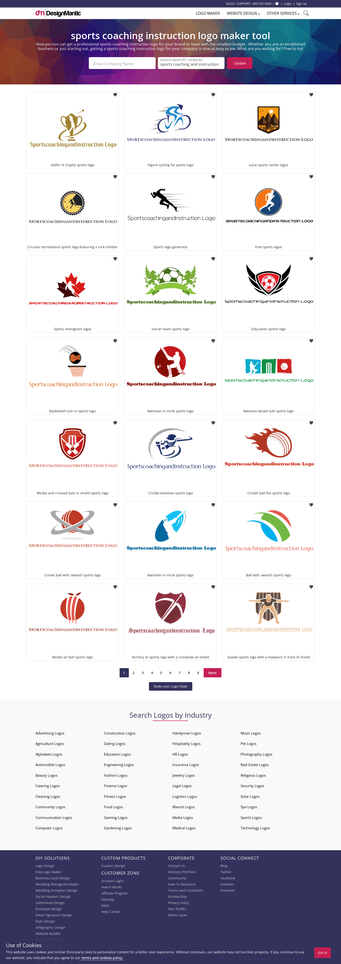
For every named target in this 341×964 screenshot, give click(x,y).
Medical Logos (184, 826)
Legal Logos (182, 784)
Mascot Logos (183, 805)
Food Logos (113, 805)
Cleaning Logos (48, 795)
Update (240, 63)
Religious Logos (253, 773)
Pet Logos (248, 742)
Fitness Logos (115, 795)
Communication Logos (54, 816)
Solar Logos (250, 795)
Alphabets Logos (49, 752)
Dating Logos (114, 742)
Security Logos (252, 784)
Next (212, 671)
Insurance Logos (185, 763)
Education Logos (117, 752)
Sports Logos (251, 816)
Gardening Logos (118, 826)
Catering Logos (48, 784)
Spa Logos (249, 805)
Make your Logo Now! (171, 685)
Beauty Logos (47, 773)
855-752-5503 (262, 3)
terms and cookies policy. (102, 957)
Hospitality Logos (186, 742)
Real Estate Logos (255, 763)
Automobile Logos (50, 763)
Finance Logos (115, 784)
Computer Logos (49, 826)
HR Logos (180, 752)
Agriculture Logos (50, 742)
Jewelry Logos (183, 773)
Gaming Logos (115, 816)
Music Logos (251, 731)
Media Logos (182, 816)
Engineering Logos (119, 763)
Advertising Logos (50, 731)
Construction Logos (119, 731)
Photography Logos (256, 752)
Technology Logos (255, 826)
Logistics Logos (184, 795)
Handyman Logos (186, 731)
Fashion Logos (115, 773)
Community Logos (50, 805)
